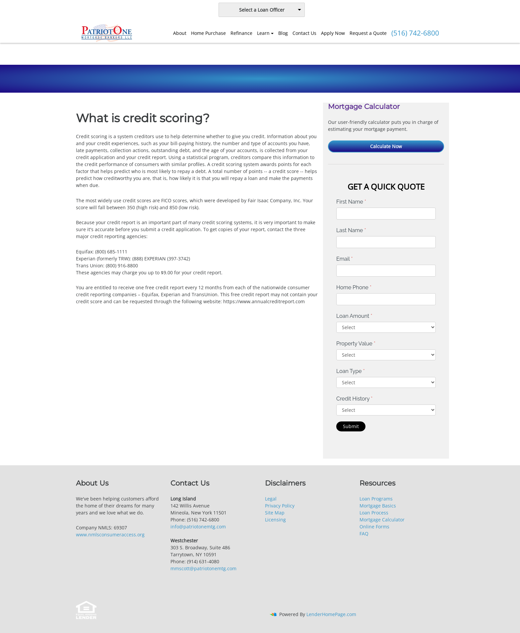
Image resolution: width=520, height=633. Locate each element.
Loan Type (350, 371)
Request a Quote (368, 33)
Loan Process (373, 512)
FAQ (363, 533)
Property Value (355, 343)
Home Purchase (208, 33)
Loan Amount (354, 316)
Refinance (241, 33)
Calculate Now (386, 146)
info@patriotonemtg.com (198, 526)
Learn (263, 33)
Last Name (351, 230)
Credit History (354, 399)
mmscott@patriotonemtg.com (203, 568)
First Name (351, 202)
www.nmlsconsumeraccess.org (110, 534)
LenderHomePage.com (331, 614)
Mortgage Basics (377, 505)
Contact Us (304, 33)
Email (344, 259)
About (179, 33)
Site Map (275, 512)
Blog (283, 33)
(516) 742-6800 (415, 33)
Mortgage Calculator (382, 519)
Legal (271, 499)
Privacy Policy (279, 505)
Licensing (275, 519)
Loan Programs (376, 499)
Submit (351, 426)
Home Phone (353, 287)
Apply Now (333, 33)
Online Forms (374, 526)
